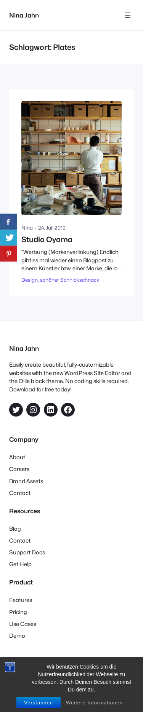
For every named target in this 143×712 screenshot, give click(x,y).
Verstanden (38, 703)
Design (29, 280)
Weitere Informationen (94, 703)
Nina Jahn (24, 15)
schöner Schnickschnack (70, 280)
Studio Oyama (46, 239)
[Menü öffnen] (128, 15)
